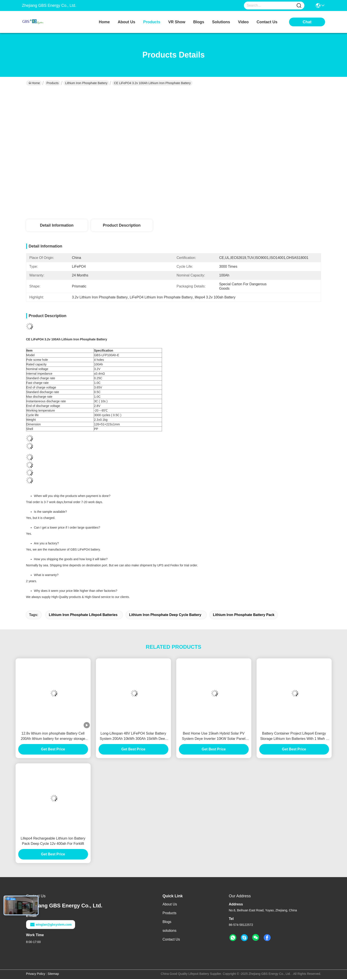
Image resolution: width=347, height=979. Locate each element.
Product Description (121, 225)
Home (104, 22)
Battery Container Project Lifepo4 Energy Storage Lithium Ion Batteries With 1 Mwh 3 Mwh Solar (294, 736)
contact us (267, 22)
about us (126, 22)
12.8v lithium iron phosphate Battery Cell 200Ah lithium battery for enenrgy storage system (53, 736)
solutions (221, 22)
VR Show (176, 22)
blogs (198, 22)
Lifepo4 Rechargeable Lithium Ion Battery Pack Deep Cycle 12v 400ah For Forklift (53, 840)
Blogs (167, 922)
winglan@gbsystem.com (51, 924)
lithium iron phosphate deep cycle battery (165, 615)
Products (53, 83)
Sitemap (53, 973)
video (243, 22)
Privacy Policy (35, 973)
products (151, 22)
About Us (170, 904)
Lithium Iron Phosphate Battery (86, 83)
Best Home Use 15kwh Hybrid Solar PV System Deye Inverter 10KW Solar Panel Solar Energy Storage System (213, 736)
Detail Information (57, 225)
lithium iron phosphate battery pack (243, 615)
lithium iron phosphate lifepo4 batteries (83, 615)
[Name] (299, 5)
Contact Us (171, 939)
